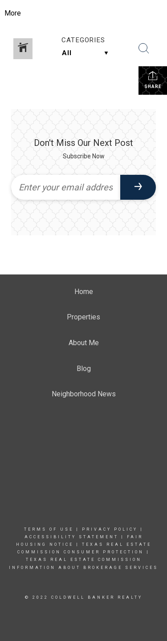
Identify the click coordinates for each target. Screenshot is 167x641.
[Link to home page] (90, 13)
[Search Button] (144, 48)
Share (153, 79)
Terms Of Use (48, 529)
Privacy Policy (110, 529)
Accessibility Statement (71, 537)
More (12, 13)
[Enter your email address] (65, 187)
